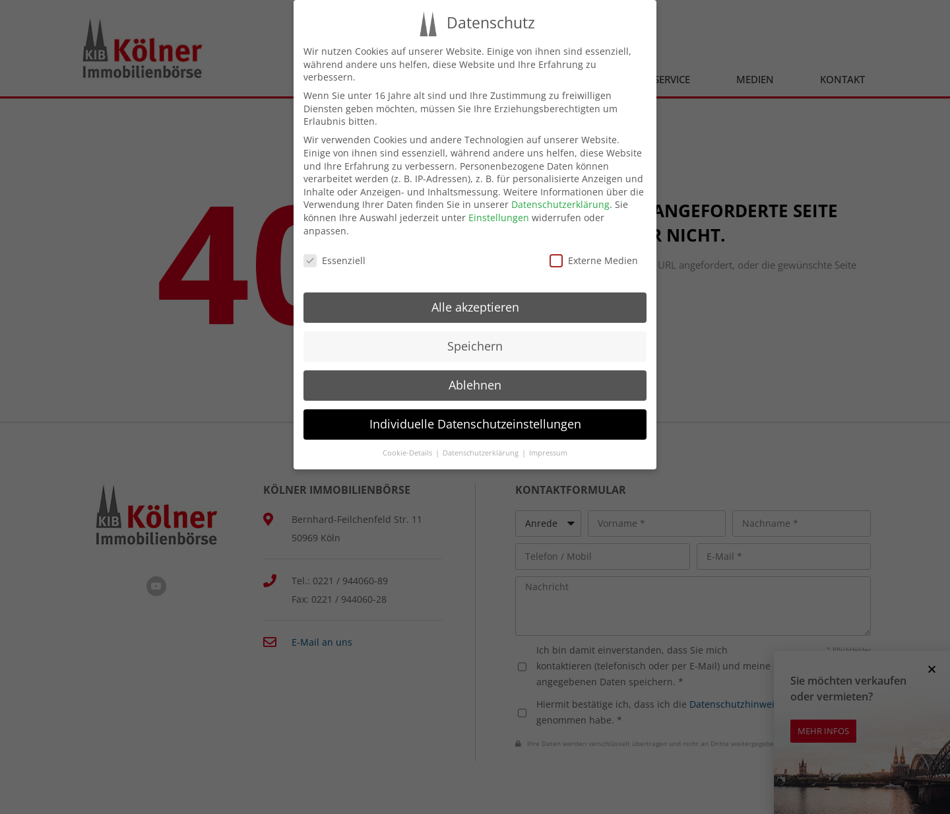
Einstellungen (498, 217)
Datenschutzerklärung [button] (482, 453)
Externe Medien (594, 260)
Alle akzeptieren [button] (475, 307)
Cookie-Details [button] (408, 453)
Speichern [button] (475, 346)
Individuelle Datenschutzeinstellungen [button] (475, 424)
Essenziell (334, 260)
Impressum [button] (548, 453)
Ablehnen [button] (475, 385)
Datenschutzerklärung (560, 204)
